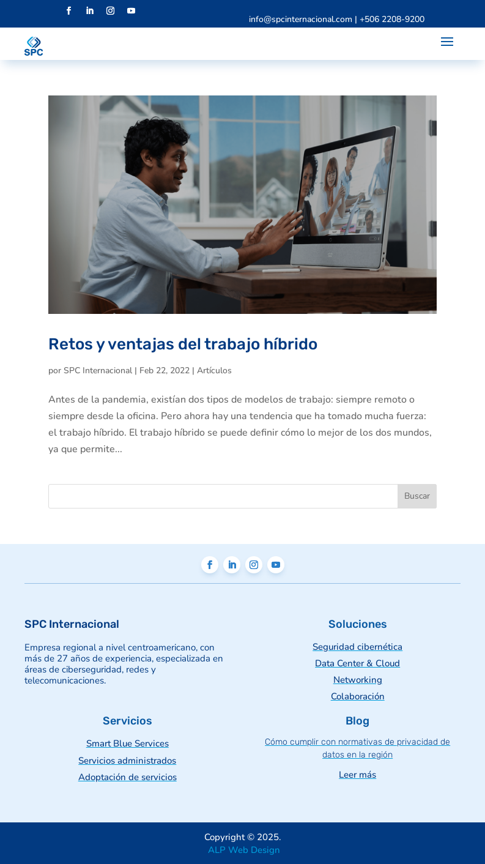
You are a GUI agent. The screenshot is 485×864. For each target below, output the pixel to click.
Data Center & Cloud (357, 663)
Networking (357, 680)
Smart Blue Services (127, 743)
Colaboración (358, 696)
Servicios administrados (127, 760)
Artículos (214, 370)
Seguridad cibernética (357, 647)
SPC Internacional (98, 370)
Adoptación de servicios (127, 777)
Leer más (357, 775)
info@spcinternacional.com (300, 19)
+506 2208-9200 (392, 19)
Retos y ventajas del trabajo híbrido (182, 344)
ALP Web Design (242, 850)
